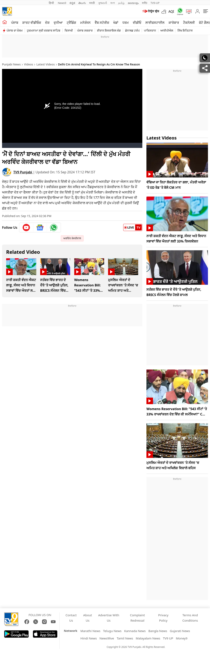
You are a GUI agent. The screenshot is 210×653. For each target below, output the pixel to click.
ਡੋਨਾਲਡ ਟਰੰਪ (132, 30)
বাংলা (112, 3)
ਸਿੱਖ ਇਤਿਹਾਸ (185, 30)
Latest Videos (46, 64)
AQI (171, 11)
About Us (87, 617)
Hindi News (88, 638)
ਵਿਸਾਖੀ (69, 30)
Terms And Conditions (190, 617)
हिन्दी (52, 3)
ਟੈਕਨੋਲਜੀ (189, 22)
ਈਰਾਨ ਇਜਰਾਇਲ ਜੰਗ (109, 30)
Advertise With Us (108, 617)
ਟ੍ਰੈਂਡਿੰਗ (71, 22)
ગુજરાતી (102, 3)
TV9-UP (155, 3)
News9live (106, 638)
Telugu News (112, 631)
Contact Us (71, 617)
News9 (62, 3)
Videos (28, 64)
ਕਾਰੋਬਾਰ (174, 22)
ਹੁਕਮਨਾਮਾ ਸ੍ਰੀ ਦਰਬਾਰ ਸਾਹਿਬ (43, 30)
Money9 (181, 638)
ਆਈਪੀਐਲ (166, 30)
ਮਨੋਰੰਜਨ (85, 22)
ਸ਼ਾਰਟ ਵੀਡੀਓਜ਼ (31, 22)
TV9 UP (168, 638)
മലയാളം (133, 3)
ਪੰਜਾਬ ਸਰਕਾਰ (85, 30)
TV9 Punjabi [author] (23, 172)
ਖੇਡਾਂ (115, 22)
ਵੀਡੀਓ (137, 22)
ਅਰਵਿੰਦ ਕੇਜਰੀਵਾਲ (72, 238)
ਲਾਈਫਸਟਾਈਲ (154, 22)
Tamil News (125, 638)
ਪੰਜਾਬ (14, 22)
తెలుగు (82, 3)
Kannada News (135, 631)
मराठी (92, 3)
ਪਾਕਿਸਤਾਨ (150, 30)
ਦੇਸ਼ (47, 22)
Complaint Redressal (137, 617)
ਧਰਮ (125, 22)
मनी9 (144, 3)
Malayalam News (148, 638)
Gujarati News (180, 631)
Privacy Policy (163, 617)
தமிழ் (121, 3)
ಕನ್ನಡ (72, 3)
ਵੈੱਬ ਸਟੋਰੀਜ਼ (102, 22)
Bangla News (157, 631)
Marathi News (90, 631)
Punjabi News (11, 64)
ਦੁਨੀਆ (58, 22)
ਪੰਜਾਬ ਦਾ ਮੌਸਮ (15, 30)
